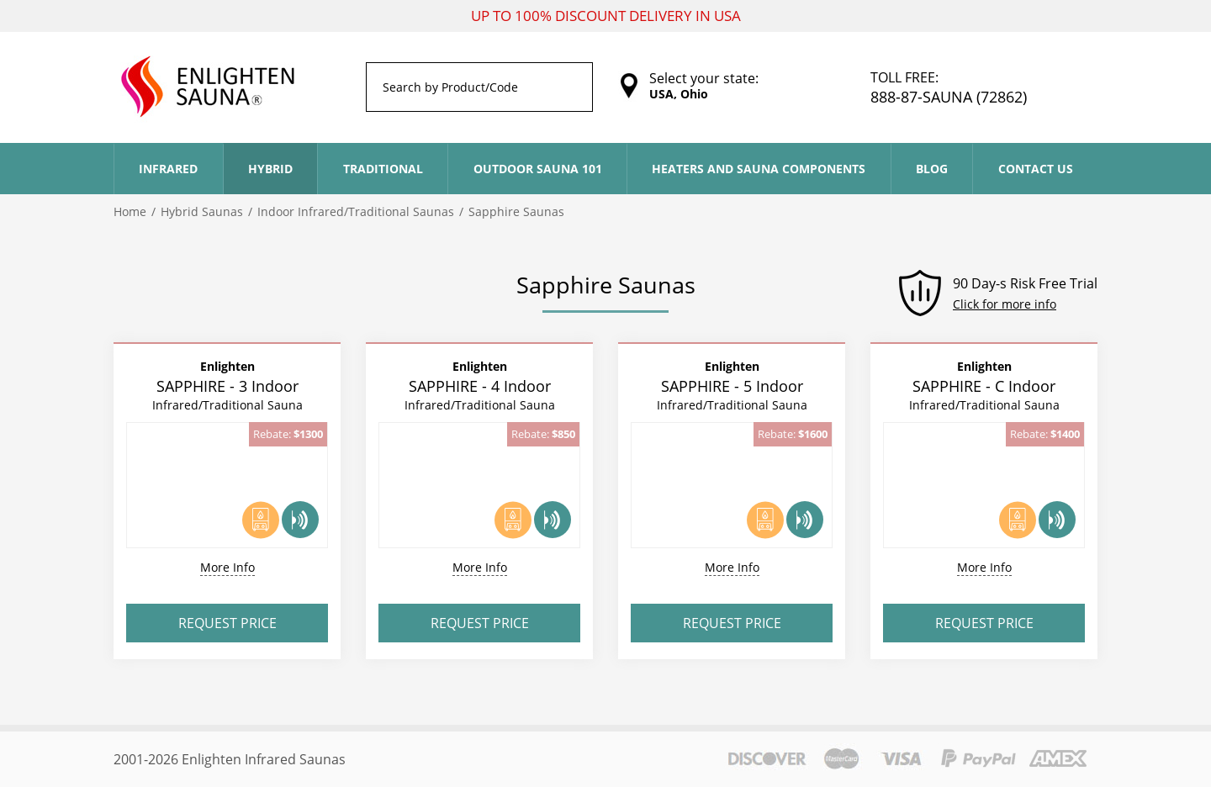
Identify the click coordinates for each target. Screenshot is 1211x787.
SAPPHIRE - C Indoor (984, 385)
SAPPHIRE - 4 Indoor (480, 385)
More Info (227, 567)
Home (130, 211)
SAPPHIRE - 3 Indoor (227, 385)
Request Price (227, 623)
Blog (932, 169)
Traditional (383, 169)
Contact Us (1035, 169)
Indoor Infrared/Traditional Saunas (355, 211)
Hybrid (270, 169)
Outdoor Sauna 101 (537, 169)
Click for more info (1004, 304)
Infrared (168, 169)
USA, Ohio (678, 94)
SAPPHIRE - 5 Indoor (732, 385)
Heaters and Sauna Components (758, 169)
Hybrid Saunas (202, 211)
